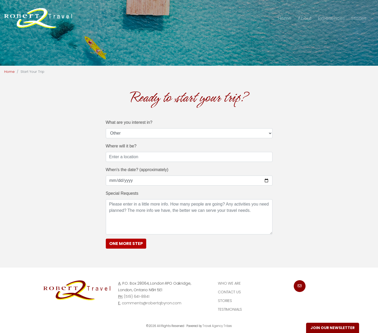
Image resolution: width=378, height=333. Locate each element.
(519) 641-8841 (136, 296)
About (305, 18)
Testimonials (230, 309)
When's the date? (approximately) (137, 169)
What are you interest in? (129, 122)
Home (284, 18)
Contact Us (229, 292)
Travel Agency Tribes (217, 326)
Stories (358, 18)
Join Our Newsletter (333, 327)
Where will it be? (121, 146)
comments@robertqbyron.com (151, 303)
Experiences (331, 18)
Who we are (229, 283)
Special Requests (122, 193)
